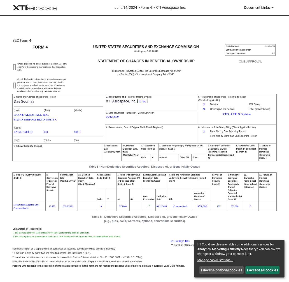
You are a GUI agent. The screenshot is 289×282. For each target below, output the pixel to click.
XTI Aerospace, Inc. (121, 101)
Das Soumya (24, 101)
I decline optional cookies (221, 270)
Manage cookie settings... (215, 260)
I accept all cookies (262, 270)
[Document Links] (259, 7)
